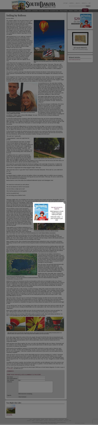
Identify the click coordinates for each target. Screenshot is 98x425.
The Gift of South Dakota (56, 208)
